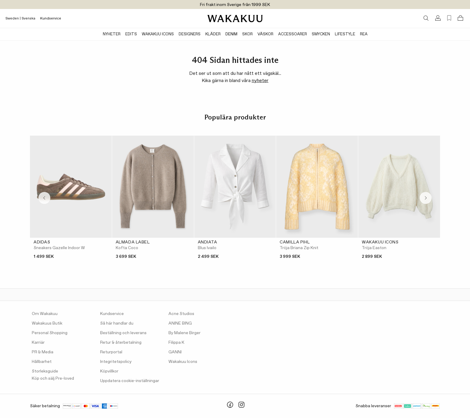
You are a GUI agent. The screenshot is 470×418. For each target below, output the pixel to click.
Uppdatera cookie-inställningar (129, 381)
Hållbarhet (42, 361)
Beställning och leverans (123, 333)
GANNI (175, 352)
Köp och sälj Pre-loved (53, 378)
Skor (247, 34)
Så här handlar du (116, 323)
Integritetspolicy (116, 361)
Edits (131, 34)
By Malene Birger (184, 333)
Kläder (213, 34)
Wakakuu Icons (158, 34)
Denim (231, 34)
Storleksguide (45, 371)
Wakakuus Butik (47, 323)
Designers (190, 34)
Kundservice (50, 18)
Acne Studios (181, 313)
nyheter (260, 81)
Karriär (38, 342)
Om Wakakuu (45, 313)
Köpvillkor (109, 371)
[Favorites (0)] (449, 18)
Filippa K (176, 342)
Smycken (321, 34)
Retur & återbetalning (120, 342)
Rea (363, 34)
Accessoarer (292, 34)
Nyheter (111, 34)
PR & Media (42, 352)
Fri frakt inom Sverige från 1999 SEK (235, 4)
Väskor (265, 34)
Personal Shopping (49, 333)
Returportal (111, 352)
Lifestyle (345, 34)
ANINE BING (180, 323)
